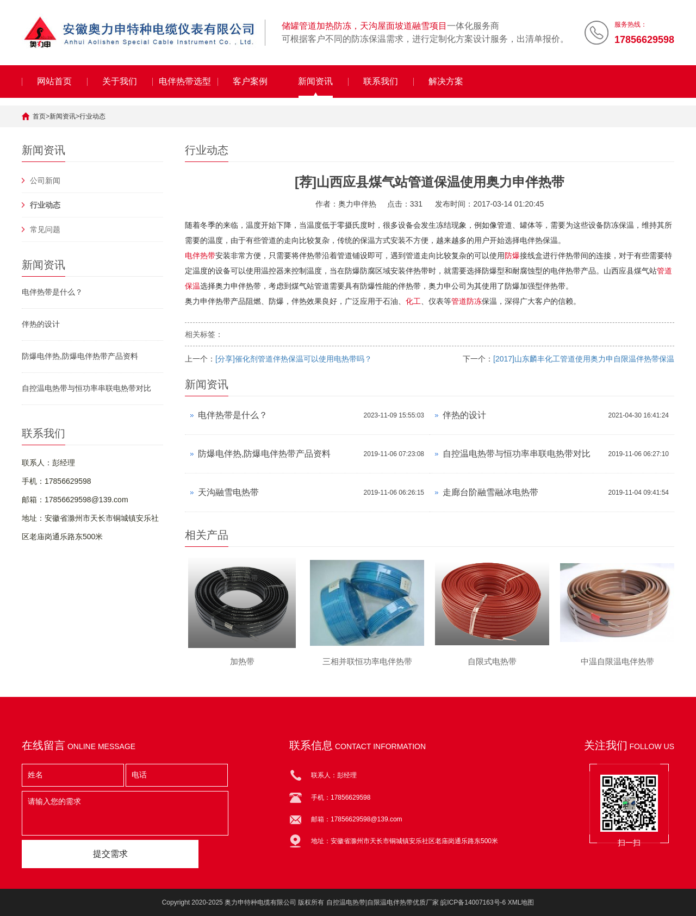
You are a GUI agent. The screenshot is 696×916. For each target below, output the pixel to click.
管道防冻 (466, 301)
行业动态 (92, 116)
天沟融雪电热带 (228, 492)
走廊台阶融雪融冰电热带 (490, 492)
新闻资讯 (315, 81)
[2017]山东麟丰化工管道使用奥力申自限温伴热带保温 (583, 358)
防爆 (512, 255)
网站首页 (54, 81)
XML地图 (521, 902)
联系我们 (380, 81)
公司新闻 (45, 180)
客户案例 (250, 81)
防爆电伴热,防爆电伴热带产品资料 (80, 356)
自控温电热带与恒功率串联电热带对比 (86, 388)
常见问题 (45, 229)
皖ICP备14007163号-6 (473, 902)
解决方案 (445, 81)
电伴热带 (200, 255)
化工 (413, 301)
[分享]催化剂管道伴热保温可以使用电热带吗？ (293, 358)
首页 (39, 116)
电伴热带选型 (185, 81)
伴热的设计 (41, 324)
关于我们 (119, 81)
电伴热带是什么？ (52, 292)
